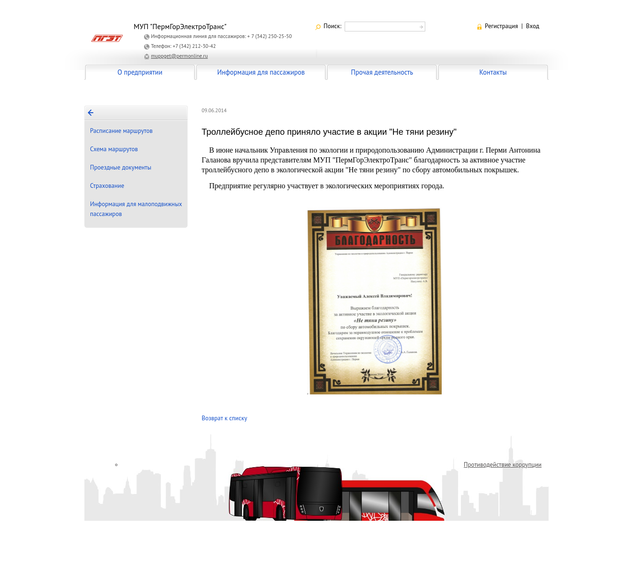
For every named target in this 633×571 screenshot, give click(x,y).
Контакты (492, 72)
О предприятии (140, 72)
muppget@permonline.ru (179, 56)
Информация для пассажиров (261, 72)
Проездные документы (120, 167)
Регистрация (501, 26)
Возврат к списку (224, 418)
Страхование (107, 186)
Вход (532, 26)
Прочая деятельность (382, 72)
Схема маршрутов (114, 149)
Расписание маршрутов (121, 131)
